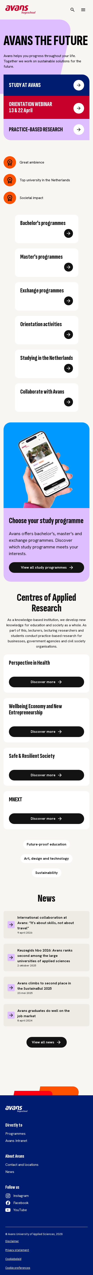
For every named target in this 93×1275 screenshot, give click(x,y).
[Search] (72, 9)
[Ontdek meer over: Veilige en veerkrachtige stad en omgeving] (46, 775)
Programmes (15, 1133)
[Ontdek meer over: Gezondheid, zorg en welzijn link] (46, 682)
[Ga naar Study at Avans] (78, 85)
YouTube (20, 1210)
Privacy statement (17, 1250)
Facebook (20, 1202)
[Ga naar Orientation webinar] (78, 108)
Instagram (21, 1195)
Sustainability (46, 872)
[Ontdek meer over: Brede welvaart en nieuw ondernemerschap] (46, 731)
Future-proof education (46, 844)
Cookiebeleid (13, 1259)
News (9, 1171)
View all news (46, 1042)
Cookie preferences (17, 1268)
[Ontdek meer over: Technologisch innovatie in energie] (46, 818)
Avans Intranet (16, 1140)
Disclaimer (12, 1241)
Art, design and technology (46, 858)
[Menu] (83, 9)
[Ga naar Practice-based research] (78, 129)
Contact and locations (21, 1164)
